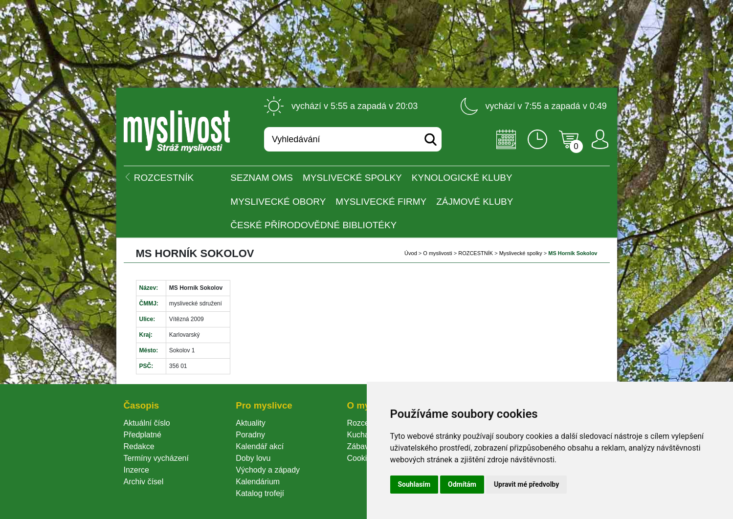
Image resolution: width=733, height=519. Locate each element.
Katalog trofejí (260, 493)
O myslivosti (437, 253)
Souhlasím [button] (414, 484)
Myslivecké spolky (352, 178)
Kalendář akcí (260, 446)
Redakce (139, 446)
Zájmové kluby (474, 201)
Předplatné (142, 435)
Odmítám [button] (462, 484)
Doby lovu (253, 458)
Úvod (410, 253)
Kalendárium (258, 481)
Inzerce (136, 470)
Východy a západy (268, 470)
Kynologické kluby (462, 178)
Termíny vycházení (156, 458)
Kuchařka (363, 435)
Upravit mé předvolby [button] (526, 484)
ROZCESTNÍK (475, 253)
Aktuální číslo (147, 423)
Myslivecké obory (278, 201)
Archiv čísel (144, 481)
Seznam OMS (261, 178)
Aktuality (250, 423)
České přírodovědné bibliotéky (313, 225)
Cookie (361, 458)
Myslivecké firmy (380, 201)
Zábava (360, 446)
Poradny (250, 435)
